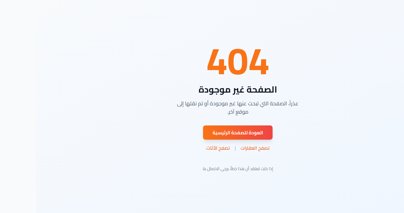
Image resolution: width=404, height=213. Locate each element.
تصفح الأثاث (182, 147)
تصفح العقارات (219, 147)
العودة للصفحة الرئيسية (202, 132)
